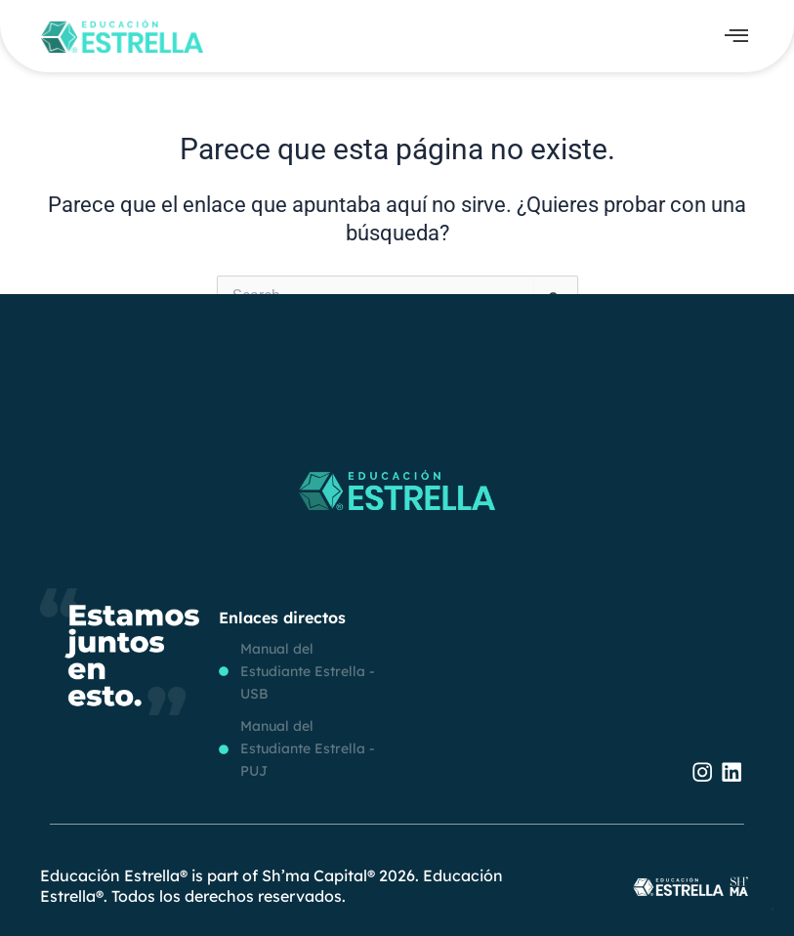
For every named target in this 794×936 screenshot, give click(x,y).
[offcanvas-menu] (736, 36)
